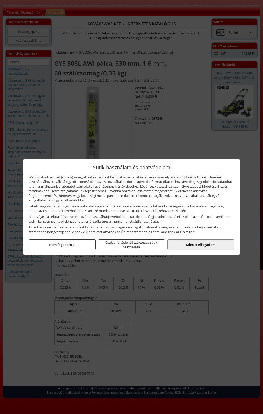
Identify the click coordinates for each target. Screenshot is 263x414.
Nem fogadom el (62, 244)
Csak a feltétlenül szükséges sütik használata (131, 244)
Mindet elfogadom (200, 244)
